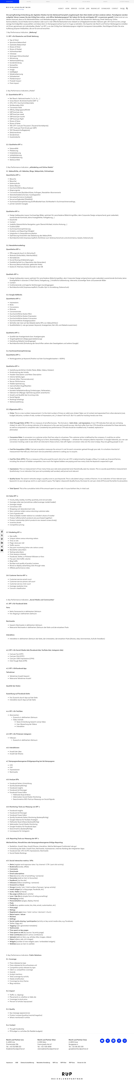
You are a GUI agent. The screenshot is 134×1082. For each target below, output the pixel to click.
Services (74, 8)
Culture (82, 8)
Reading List (95, 8)
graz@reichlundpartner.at (78, 1049)
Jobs (87, 8)
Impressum (9, 1062)
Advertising (9, 1)
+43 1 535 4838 (46, 1047)
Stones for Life (81, 1062)
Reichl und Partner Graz (78, 1040)
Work (67, 8)
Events (105, 1)
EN (121, 8)
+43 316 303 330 (77, 1047)
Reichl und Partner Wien (47, 1040)
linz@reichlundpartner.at (15, 1049)
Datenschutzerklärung (27, 1062)
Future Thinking (124, 1)
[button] (2, 531)
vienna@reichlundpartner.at (48, 1049)
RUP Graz (72, 1062)
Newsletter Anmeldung (43, 1062)
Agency (61, 8)
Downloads (105, 8)
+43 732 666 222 (15, 1047)
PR (67, 1)
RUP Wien (63, 1062)
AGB (16, 1062)
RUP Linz (55, 1062)
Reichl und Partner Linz (15, 1040)
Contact (115, 8)
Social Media (86, 1)
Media (48, 1)
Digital (29, 1)
